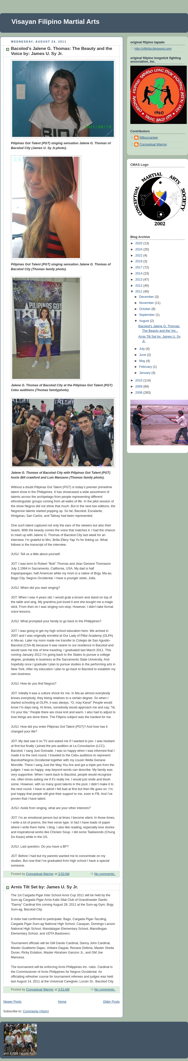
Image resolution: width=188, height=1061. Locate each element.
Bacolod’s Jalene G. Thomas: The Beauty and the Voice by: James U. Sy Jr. (61, 51)
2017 (139, 267)
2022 (139, 255)
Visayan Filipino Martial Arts (55, 21)
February (146, 367)
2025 (139, 243)
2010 (139, 380)
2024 (139, 249)
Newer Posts (12, 1001)
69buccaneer (148, 137)
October (145, 309)
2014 (139, 273)
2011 (139, 291)
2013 (139, 279)
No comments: (105, 874)
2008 (139, 392)
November (147, 303)
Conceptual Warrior (153, 144)
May (142, 361)
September (147, 315)
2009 (139, 386)
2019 (139, 261)
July (142, 349)
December (147, 297)
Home (62, 1001)
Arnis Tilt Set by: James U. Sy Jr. (44, 887)
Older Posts (111, 1001)
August (144, 321)
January (145, 373)
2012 (139, 285)
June (143, 355)
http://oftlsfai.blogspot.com (153, 48)
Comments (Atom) (36, 1011)
